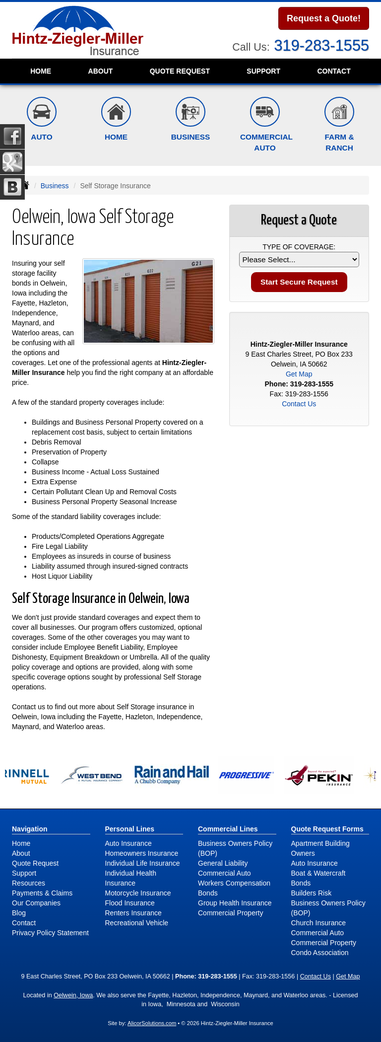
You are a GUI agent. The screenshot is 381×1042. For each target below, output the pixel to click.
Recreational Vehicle (137, 923)
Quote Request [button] (180, 71)
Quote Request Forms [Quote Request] (327, 829)
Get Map (299, 374)
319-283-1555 (321, 45)
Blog (19, 913)
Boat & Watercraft (318, 873)
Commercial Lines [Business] (228, 829)
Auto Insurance (128, 843)
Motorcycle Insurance (138, 893)
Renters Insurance (133, 913)
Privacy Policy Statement (50, 933)
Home (40, 71)
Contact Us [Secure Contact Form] (299, 404)
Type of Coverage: (298, 247)
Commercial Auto (224, 873)
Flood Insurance (130, 903)
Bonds (208, 893)
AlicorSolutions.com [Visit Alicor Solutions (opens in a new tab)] (151, 1023)
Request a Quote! (324, 18)
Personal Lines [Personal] (130, 829)
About (100, 71)
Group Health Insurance (235, 903)
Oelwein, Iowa (73, 995)
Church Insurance (318, 923)
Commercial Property (230, 913)
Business (55, 186)
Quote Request (35, 863)
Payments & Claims (42, 893)
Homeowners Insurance (142, 853)
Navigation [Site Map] (30, 829)
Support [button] (263, 71)
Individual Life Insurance (142, 863)
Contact (333, 71)
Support (24, 873)
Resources (28, 883)
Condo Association (320, 953)
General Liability (223, 863)
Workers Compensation (234, 883)
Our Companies (36, 903)
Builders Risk (311, 893)
